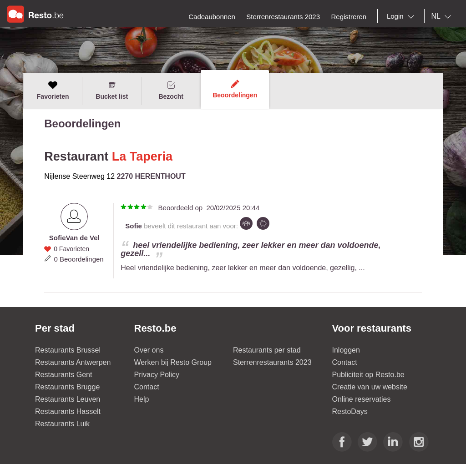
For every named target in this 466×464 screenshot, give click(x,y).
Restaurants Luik (62, 424)
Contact (146, 387)
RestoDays (350, 411)
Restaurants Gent (63, 374)
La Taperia (142, 156)
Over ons (149, 350)
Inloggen (346, 350)
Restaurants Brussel (68, 350)
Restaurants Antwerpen (73, 362)
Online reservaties (361, 399)
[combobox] (402, 16)
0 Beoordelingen (78, 259)
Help (141, 399)
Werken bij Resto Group (173, 362)
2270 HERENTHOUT (151, 176)
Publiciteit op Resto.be (368, 374)
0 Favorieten (71, 248)
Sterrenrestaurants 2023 (272, 362)
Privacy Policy (157, 374)
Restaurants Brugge (67, 387)
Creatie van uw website (369, 387)
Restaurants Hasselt (68, 411)
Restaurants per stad (267, 350)
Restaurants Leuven (67, 399)
